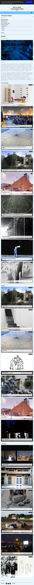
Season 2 (3, 28)
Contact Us (2, 583)
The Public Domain (4, 26)
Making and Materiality (4, 19)
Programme (3, 580)
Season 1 (3, 30)
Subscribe (13, 583)
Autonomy (2, 32)
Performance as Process (4, 24)
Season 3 (3, 27)
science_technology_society (5, 23)
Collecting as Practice (4, 20)
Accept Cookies (29, 2)
